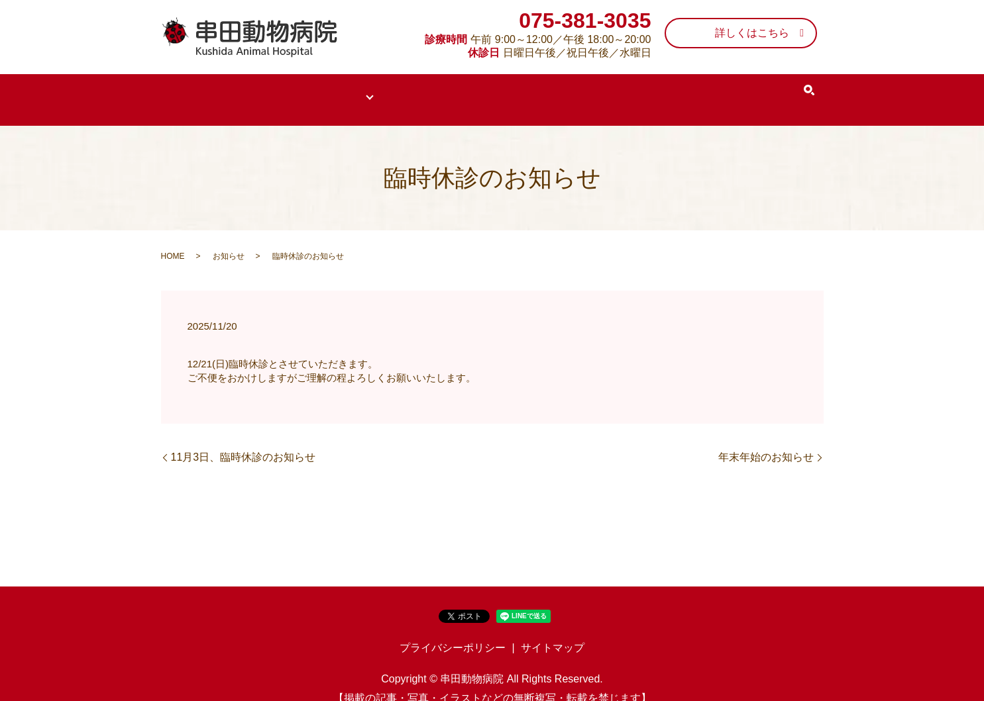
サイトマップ (552, 630)
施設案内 (654, 90)
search (800, 91)
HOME (191, 90)
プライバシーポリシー (453, 630)
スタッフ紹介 (576, 90)
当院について (334, 90)
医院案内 (255, 90)
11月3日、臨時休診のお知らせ (243, 439)
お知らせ (229, 239)
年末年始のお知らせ (766, 439)
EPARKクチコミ (739, 90)
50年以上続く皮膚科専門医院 (455, 90)
